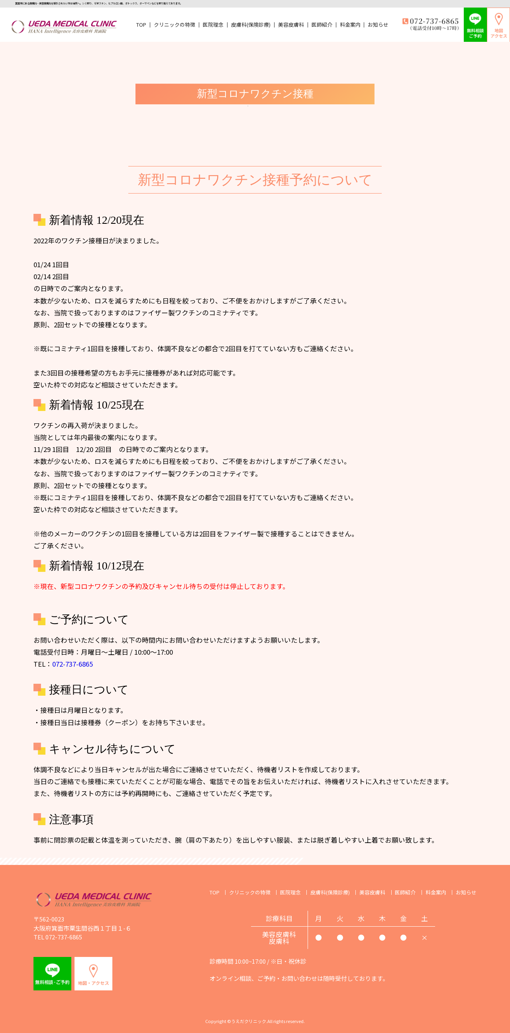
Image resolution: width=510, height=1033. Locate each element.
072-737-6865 (72, 664)
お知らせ (378, 24)
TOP (141, 24)
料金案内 (350, 24)
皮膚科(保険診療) (251, 24)
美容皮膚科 (291, 24)
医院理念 (213, 24)
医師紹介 (322, 24)
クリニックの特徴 (174, 24)
